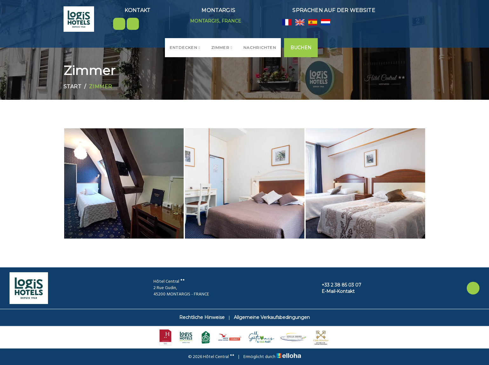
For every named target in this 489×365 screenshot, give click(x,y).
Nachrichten (259, 47)
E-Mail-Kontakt (334, 291)
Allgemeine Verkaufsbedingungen (272, 317)
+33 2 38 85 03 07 (337, 285)
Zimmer (222, 47)
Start (73, 87)
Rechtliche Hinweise (202, 317)
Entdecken (185, 47)
